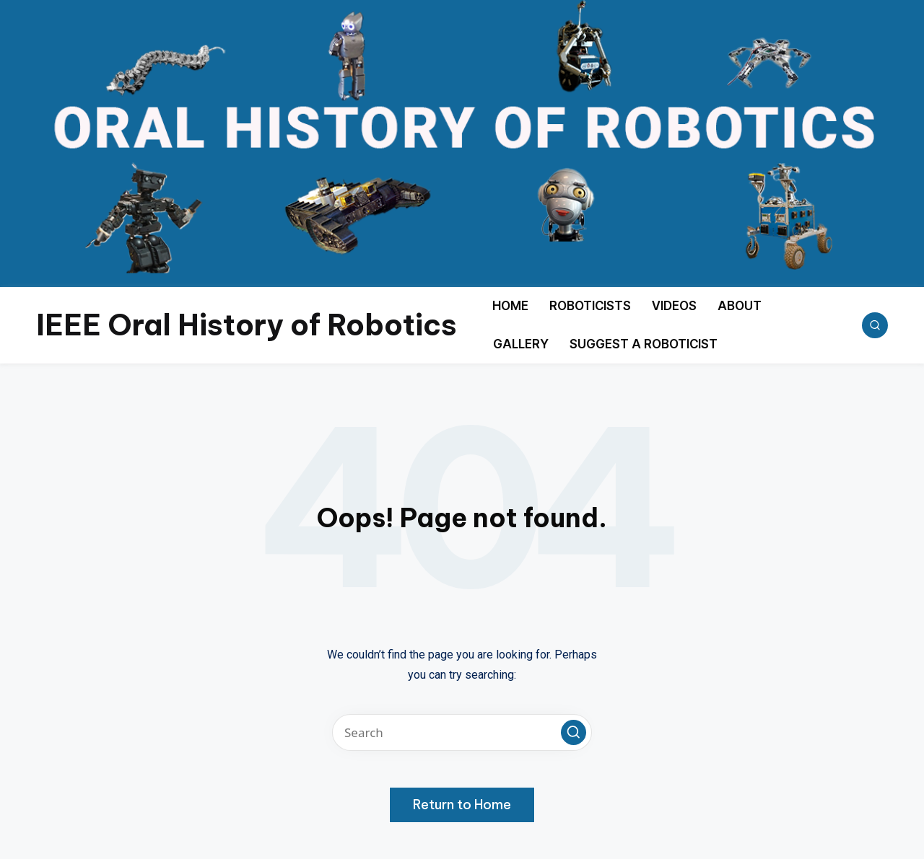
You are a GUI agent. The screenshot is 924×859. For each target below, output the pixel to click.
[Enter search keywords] (462, 732)
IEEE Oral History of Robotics (246, 325)
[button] (573, 732)
